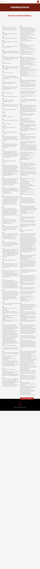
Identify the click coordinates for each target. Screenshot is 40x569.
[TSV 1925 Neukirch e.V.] (4, 1)
